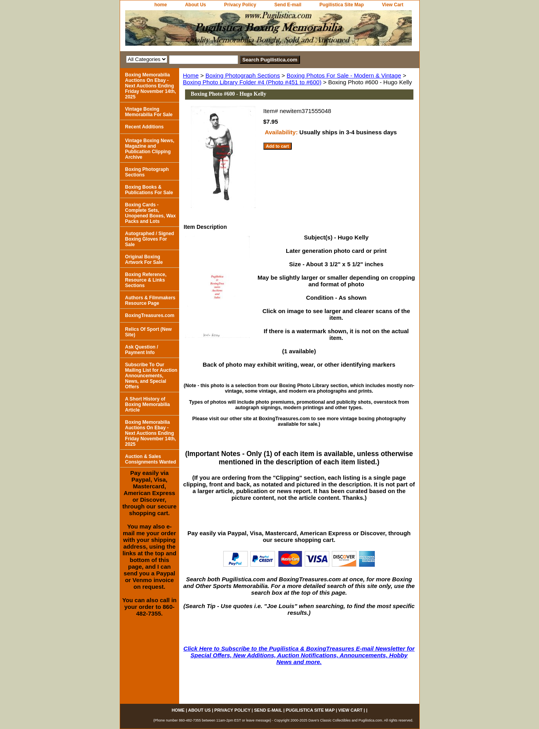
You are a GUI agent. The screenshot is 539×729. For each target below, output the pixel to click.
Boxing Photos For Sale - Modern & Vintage (344, 75)
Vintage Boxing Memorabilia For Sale (149, 111)
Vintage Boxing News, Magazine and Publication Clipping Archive (149, 149)
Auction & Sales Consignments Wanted (150, 459)
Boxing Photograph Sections (243, 75)
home (160, 4)
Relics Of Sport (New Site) (148, 332)
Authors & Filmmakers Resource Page (150, 300)
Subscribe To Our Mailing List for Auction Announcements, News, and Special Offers (151, 376)
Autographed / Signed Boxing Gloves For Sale (149, 239)
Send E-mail (288, 4)
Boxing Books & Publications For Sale (149, 189)
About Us (195, 4)
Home (191, 75)
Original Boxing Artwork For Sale (144, 259)
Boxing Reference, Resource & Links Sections (146, 280)
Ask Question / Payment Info (141, 349)
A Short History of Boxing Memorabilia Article (147, 404)
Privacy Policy (240, 4)
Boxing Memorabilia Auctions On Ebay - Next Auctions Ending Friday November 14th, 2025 (150, 86)
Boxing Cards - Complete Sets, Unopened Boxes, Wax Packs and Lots (150, 213)
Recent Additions (144, 127)
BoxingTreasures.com (149, 315)
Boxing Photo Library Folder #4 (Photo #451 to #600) (252, 82)
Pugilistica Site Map (341, 4)
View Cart (392, 4)
